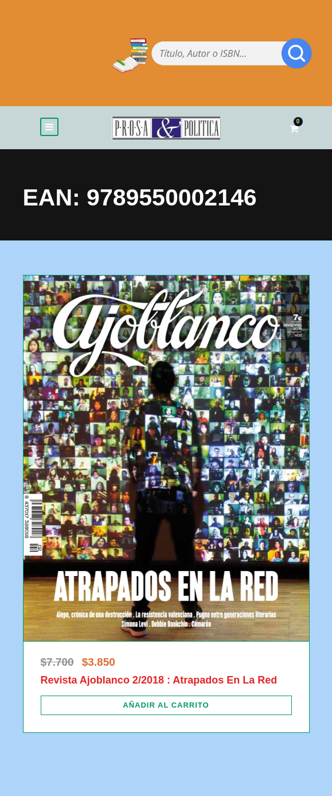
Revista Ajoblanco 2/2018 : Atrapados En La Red (159, 680)
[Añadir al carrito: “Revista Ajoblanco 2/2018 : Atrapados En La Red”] (166, 705)
